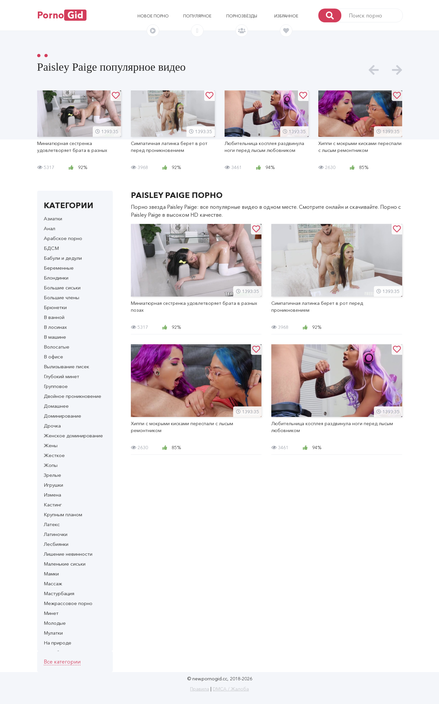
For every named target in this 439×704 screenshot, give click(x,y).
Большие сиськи (62, 287)
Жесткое (54, 455)
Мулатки (53, 633)
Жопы (51, 465)
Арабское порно (63, 238)
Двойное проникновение (72, 396)
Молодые (55, 623)
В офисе (53, 356)
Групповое (56, 386)
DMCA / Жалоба (231, 689)
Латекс (52, 524)
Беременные (59, 268)
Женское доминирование (73, 435)
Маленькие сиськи (64, 564)
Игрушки (53, 485)
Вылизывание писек (66, 366)
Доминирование (62, 416)
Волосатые (56, 347)
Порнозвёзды (241, 15)
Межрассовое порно (68, 603)
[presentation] (374, 70)
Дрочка (52, 426)
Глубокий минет (61, 376)
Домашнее (56, 406)
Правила (199, 689)
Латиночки (55, 534)
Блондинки (56, 278)
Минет (51, 613)
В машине (55, 337)
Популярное (197, 15)
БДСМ (51, 248)
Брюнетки (55, 307)
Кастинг (53, 504)
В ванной (54, 317)
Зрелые (52, 475)
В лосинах (55, 327)
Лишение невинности (68, 554)
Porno (61, 15)
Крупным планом (63, 514)
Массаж (53, 583)
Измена (52, 495)
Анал (49, 228)
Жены (51, 445)
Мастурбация (59, 593)
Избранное (286, 15)
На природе (57, 643)
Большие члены (61, 297)
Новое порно (153, 15)
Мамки (51, 573)
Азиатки (53, 218)
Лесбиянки (56, 544)
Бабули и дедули (63, 258)
